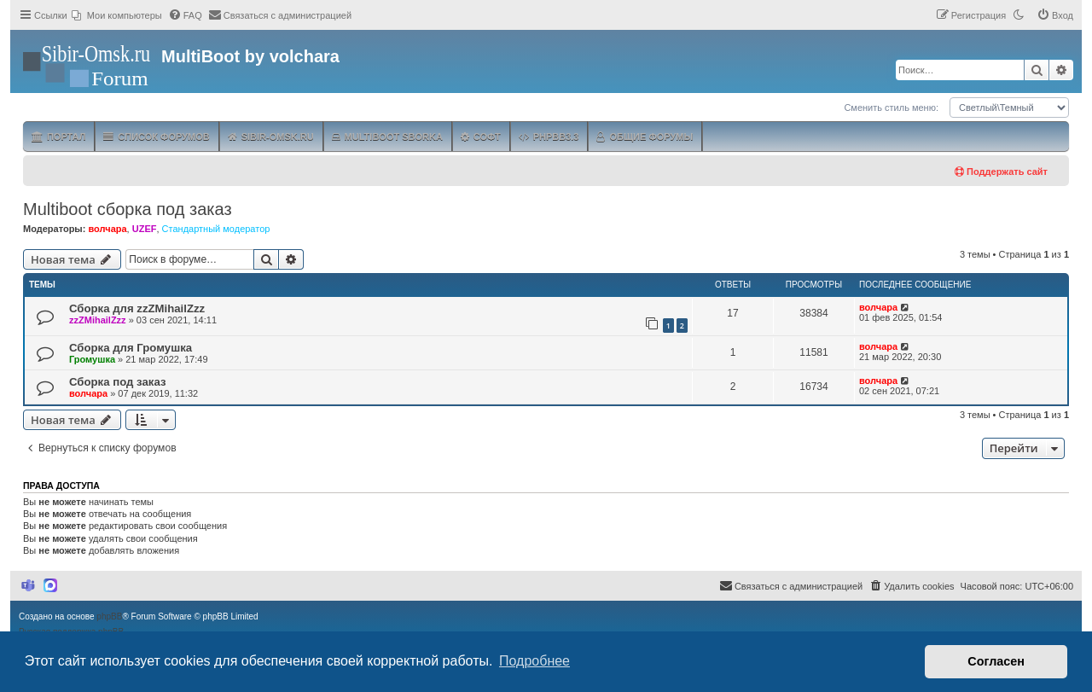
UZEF (144, 229)
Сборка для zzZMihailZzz (137, 308)
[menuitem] (117, 15)
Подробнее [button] (534, 661)
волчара (107, 229)
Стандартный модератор (216, 229)
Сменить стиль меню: (891, 107)
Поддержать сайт (1001, 171)
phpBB (109, 616)
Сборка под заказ (117, 381)
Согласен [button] (996, 661)
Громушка (92, 359)
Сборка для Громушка (130, 347)
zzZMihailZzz (97, 320)
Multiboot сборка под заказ (127, 209)
